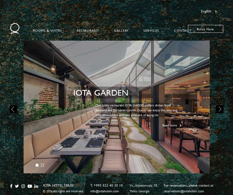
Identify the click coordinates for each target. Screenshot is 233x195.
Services (151, 30)
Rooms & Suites (47, 30)
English (209, 11)
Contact (182, 30)
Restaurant (88, 30)
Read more (172, 125)
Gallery (121, 30)
